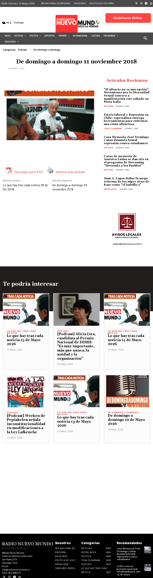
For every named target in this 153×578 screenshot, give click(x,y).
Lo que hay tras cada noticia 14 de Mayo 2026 (125, 336)
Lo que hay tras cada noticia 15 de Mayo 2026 (24, 336)
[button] (145, 38)
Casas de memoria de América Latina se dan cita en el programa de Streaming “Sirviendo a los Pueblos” (125, 157)
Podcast (22, 50)
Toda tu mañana (113, 125)
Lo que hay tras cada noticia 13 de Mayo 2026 (74, 417)
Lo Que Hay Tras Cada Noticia (21, 328)
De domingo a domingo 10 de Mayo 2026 (125, 415)
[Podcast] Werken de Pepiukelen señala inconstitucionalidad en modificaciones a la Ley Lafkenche (26, 419)
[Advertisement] (76, 467)
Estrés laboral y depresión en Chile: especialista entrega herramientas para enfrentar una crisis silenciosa (125, 116)
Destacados (110, 185)
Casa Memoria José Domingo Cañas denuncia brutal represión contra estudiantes (125, 137)
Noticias (108, 103)
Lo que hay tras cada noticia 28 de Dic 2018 (25, 187)
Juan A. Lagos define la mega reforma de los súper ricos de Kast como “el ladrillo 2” (125, 177)
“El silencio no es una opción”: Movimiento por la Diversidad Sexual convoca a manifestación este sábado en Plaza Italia (126, 94)
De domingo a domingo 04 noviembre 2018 (69, 187)
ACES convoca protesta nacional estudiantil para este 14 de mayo (128, 565)
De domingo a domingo (47, 50)
